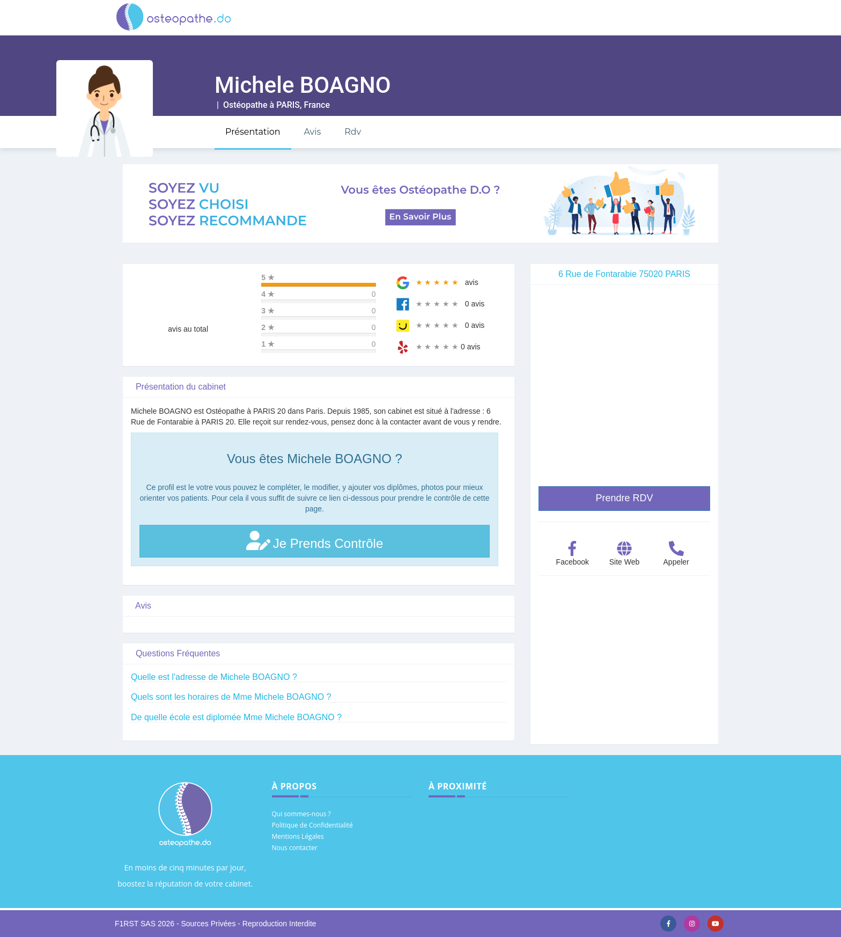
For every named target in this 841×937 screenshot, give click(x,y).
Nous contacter (295, 847)
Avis (312, 132)
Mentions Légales (298, 836)
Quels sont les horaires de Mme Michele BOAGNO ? (231, 696)
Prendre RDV (624, 498)
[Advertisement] (624, 669)
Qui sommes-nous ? (301, 813)
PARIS (288, 105)
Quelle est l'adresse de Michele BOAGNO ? (214, 677)
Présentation (253, 132)
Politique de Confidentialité (312, 825)
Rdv (352, 132)
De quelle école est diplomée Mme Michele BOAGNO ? (236, 717)
